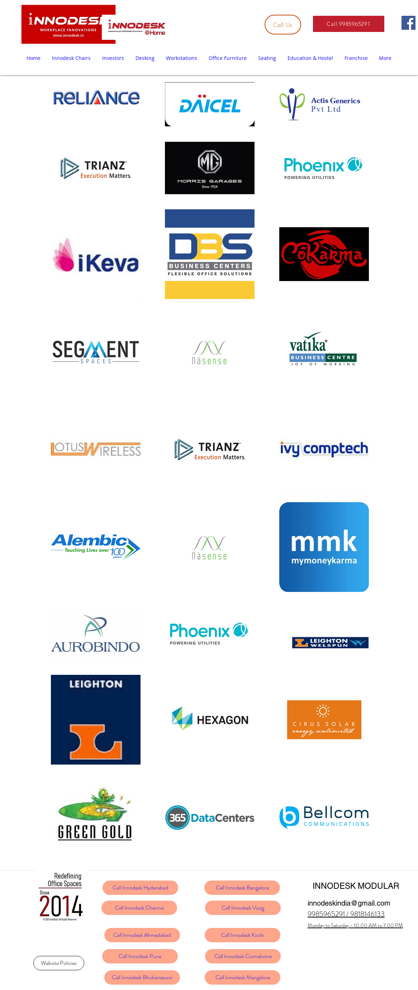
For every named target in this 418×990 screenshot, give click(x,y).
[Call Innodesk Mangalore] (242, 977)
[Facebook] (408, 23)
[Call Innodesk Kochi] (242, 935)
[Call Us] (283, 24)
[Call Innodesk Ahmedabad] (142, 935)
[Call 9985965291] (348, 24)
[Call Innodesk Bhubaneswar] (142, 977)
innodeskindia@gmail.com (349, 903)
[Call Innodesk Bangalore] (242, 888)
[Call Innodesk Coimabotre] (243, 956)
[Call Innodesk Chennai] (139, 908)
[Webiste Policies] (58, 963)
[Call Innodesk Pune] (140, 956)
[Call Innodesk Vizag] (243, 908)
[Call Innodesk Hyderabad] (140, 888)
